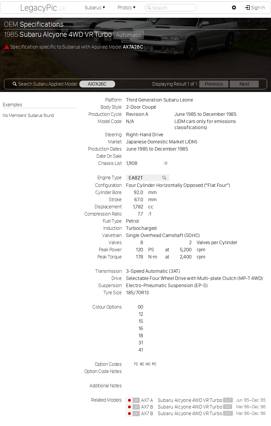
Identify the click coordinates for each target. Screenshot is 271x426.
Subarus (95, 8)
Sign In (257, 8)
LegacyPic (43, 7)
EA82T (148, 178)
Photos (127, 8)
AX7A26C (97, 84)
